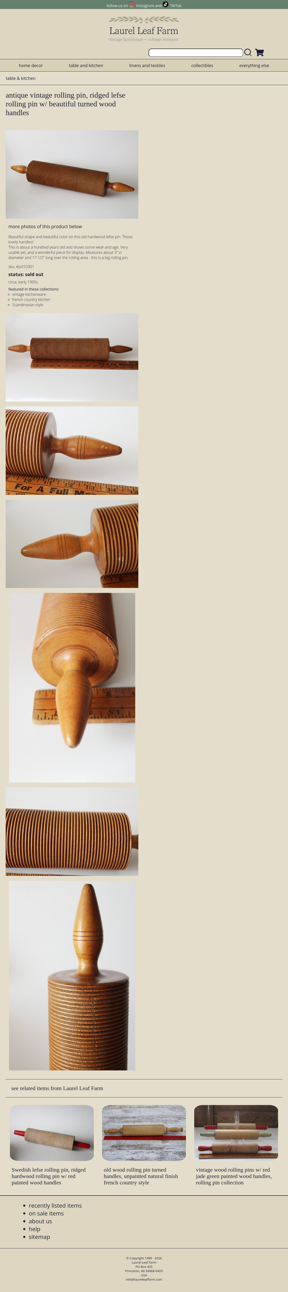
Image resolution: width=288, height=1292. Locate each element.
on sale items (46, 1213)
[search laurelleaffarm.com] (249, 53)
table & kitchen (21, 78)
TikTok (175, 5)
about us (40, 1221)
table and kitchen (86, 65)
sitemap (39, 1237)
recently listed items (55, 1205)
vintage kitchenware (29, 294)
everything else (254, 65)
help (34, 1229)
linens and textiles (147, 65)
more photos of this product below (45, 226)
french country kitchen (31, 299)
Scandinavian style (27, 304)
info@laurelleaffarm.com (144, 1279)
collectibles (202, 65)
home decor (31, 65)
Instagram (145, 5)
